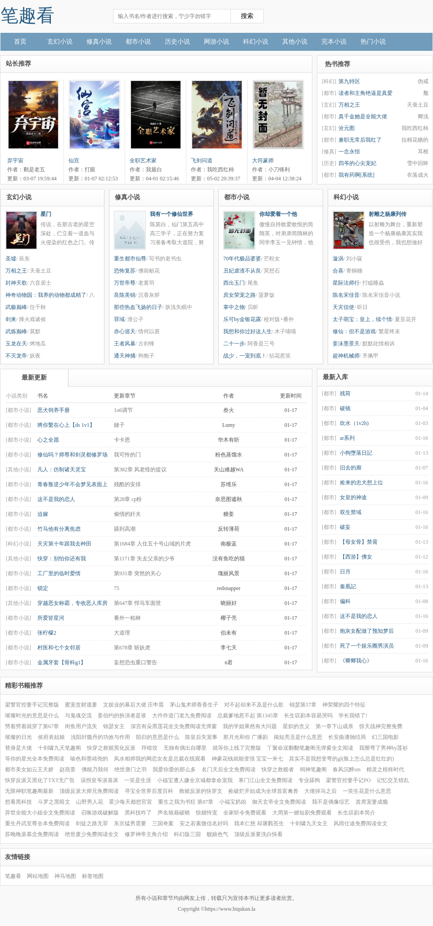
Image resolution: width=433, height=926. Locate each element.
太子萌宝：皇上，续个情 (362, 319)
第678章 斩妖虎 (132, 647)
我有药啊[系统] (356, 175)
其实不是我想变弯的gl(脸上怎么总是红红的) (341, 759)
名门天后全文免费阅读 (229, 769)
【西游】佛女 (356, 557)
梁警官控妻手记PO (348, 780)
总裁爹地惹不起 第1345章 (247, 715)
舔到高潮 (124, 529)
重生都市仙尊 (130, 258)
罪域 (119, 319)
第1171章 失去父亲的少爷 (144, 558)
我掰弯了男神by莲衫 (383, 748)
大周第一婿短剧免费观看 (302, 813)
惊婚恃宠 (206, 813)
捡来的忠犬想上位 (361, 482)
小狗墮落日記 (356, 453)
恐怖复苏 (124, 271)
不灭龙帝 (16, 356)
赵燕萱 (67, 769)
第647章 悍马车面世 (137, 603)
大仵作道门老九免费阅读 (182, 715)
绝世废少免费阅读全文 (92, 834)
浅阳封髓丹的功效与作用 (100, 737)
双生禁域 (350, 512)
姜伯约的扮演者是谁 (122, 715)
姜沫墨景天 (346, 343)
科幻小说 (255, 41)
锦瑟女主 (114, 726)
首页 (20, 41)
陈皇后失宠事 (201, 737)
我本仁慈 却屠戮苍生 (259, 823)
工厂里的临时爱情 (59, 573)
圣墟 (10, 258)
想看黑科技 (18, 802)
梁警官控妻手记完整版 (32, 705)
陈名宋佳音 (346, 295)
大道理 (122, 633)
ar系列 (347, 438)
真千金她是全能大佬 (362, 116)
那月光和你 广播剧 (245, 737)
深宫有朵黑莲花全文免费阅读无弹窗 (174, 726)
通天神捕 (124, 356)
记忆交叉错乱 (393, 780)
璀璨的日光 (18, 737)
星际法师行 (346, 283)
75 (116, 588)
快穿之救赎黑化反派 (111, 748)
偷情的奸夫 (127, 514)
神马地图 (65, 876)
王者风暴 (124, 343)
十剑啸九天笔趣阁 (59, 748)
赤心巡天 (124, 331)
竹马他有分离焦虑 (59, 529)
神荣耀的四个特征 (343, 705)
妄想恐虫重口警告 (135, 662)
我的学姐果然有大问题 (250, 726)
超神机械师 (346, 356)
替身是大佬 (18, 748)
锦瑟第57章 (302, 705)
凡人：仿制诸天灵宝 (61, 469)
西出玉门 (234, 283)
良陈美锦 (124, 295)
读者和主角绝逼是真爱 (365, 93)
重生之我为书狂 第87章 (185, 802)
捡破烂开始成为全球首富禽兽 (263, 791)
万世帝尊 (124, 283)
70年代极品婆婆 (242, 258)
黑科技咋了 (138, 813)
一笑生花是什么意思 (367, 791)
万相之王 (349, 105)
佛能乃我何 (94, 769)
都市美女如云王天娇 (29, 769)
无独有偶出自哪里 (185, 748)
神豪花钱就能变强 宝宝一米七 (247, 759)
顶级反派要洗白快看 (258, 834)
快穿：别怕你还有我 (61, 558)
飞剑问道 (201, 160)
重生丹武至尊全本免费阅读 (37, 823)
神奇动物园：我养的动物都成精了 (45, 295)
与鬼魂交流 (78, 715)
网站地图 (38, 876)
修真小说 (99, 41)
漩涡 (338, 258)
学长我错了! (352, 715)
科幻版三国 (187, 834)
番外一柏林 (127, 618)
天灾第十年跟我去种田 (64, 544)
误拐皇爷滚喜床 (99, 780)
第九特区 (349, 81)
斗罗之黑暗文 (54, 802)
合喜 (338, 271)
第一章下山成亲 (334, 726)
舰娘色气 (217, 834)
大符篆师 (263, 160)
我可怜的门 (127, 455)
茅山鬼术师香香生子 (194, 705)
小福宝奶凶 (232, 802)
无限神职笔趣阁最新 (29, 791)
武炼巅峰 (16, 331)
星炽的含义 (296, 726)
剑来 (10, 319)
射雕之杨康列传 (387, 214)
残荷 (345, 393)
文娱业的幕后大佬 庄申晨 (133, 705)
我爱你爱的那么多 (174, 769)
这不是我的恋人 (56, 499)
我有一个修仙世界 (171, 214)
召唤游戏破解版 (100, 813)
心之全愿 (48, 440)
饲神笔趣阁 (313, 769)
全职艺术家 (143, 160)
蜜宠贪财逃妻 (81, 705)
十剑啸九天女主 (309, 823)
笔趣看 (27, 15)
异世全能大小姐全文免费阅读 (40, 813)
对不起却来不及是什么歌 (254, 705)
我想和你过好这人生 (247, 331)
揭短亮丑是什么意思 (298, 737)
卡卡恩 (122, 440)
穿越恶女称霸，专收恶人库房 (72, 603)
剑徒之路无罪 (92, 823)
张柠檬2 (46, 633)
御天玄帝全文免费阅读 (279, 802)
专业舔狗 (309, 780)
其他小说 (294, 41)
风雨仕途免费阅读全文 (361, 823)
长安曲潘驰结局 (347, 737)
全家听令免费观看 (244, 813)
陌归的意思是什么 (157, 737)
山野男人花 (89, 802)
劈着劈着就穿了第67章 (32, 726)
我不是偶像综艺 (331, 802)
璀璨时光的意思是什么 (32, 715)
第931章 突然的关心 (137, 573)
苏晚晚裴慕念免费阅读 (32, 834)
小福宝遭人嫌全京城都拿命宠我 (195, 780)
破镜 (345, 408)
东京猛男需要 (130, 823)
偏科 (345, 601)
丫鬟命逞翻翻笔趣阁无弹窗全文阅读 (310, 748)
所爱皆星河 (50, 618)
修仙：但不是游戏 (354, 331)
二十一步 (234, 343)
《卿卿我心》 (356, 661)
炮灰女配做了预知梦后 (367, 631)
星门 (46, 214)
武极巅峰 (16, 307)
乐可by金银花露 (242, 319)
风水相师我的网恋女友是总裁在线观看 (160, 759)
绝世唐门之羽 (130, 769)
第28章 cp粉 (128, 499)
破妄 (345, 527)
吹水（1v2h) (354, 423)
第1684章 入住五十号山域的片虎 (152, 544)
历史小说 (177, 41)
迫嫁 (42, 514)
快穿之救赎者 (278, 769)
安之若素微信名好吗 (204, 823)
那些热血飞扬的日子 (138, 307)
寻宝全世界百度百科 (149, 791)
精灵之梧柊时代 (385, 769)
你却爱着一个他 (278, 214)
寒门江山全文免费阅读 (266, 780)
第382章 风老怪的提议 (140, 469)
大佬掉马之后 (320, 791)
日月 (345, 571)
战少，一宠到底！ (244, 356)
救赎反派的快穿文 (200, 791)
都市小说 (138, 41)
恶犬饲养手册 (53, 410)
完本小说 (334, 41)
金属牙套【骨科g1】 (61, 662)
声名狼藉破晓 (174, 813)
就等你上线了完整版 (236, 748)
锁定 (42, 588)
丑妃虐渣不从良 (242, 271)
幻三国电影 (385, 737)
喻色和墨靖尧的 (89, 759)
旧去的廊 (350, 468)
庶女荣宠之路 (239, 295)
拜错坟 (149, 748)
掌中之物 (234, 307)
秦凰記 (348, 586)
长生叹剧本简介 (356, 813)
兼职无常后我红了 (360, 140)
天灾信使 (343, 307)
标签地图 (93, 876)
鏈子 (119, 425)
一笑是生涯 (137, 780)
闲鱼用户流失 (81, 726)
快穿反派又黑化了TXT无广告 (40, 780)
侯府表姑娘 (51, 737)
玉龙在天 (16, 343)
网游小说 (216, 41)
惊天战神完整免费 (380, 726)
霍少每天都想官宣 (130, 802)
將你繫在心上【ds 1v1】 (66, 425)
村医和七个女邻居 (59, 647)
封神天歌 (16, 283)
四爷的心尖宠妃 (357, 163)
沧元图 (346, 128)
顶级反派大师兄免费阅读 (89, 791)
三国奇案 (163, 823)
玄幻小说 (59, 41)
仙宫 (73, 160)
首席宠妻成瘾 (372, 802)
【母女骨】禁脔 (359, 542)
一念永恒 (349, 151)
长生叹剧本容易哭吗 (308, 715)
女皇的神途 (353, 497)
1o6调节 (123, 410)
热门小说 (373, 41)
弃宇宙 (15, 160)
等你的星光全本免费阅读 (34, 759)
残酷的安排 (127, 484)
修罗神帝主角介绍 (146, 834)
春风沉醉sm (347, 769)
